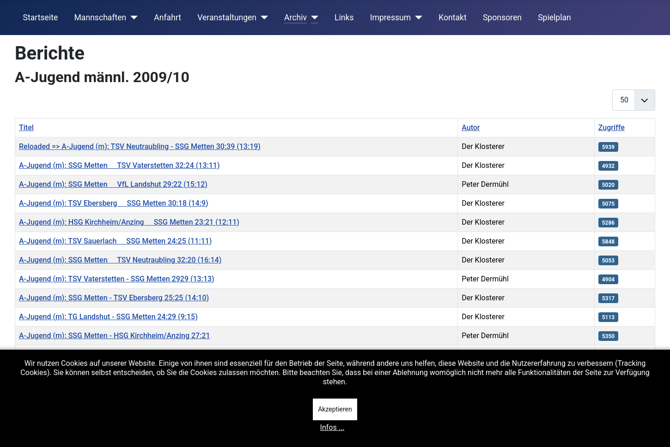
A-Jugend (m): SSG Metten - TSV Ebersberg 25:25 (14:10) (114, 297)
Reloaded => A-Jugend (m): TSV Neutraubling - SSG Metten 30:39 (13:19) (140, 146)
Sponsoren (502, 17)
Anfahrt (167, 17)
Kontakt (453, 17)
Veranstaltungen (226, 17)
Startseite (40, 17)
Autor (471, 127)
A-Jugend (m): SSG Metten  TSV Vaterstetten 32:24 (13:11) (119, 165)
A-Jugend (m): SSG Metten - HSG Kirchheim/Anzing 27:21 (114, 335)
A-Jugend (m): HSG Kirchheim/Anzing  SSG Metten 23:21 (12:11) (129, 222)
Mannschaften (100, 17)
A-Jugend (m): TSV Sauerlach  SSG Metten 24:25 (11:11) (115, 241)
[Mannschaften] (132, 18)
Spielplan (554, 17)
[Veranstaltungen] (262, 18)
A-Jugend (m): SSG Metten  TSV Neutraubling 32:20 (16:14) (120, 260)
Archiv (295, 17)
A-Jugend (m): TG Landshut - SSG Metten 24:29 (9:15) (108, 316)
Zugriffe (611, 127)
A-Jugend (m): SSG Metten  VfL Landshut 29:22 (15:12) (113, 184)
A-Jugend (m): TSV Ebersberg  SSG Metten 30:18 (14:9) (113, 203)
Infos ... (332, 427)
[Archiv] (312, 18)
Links (344, 17)
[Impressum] (416, 18)
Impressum (390, 17)
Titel (26, 127)
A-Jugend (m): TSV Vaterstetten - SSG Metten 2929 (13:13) (116, 278)
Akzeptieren (335, 409)
